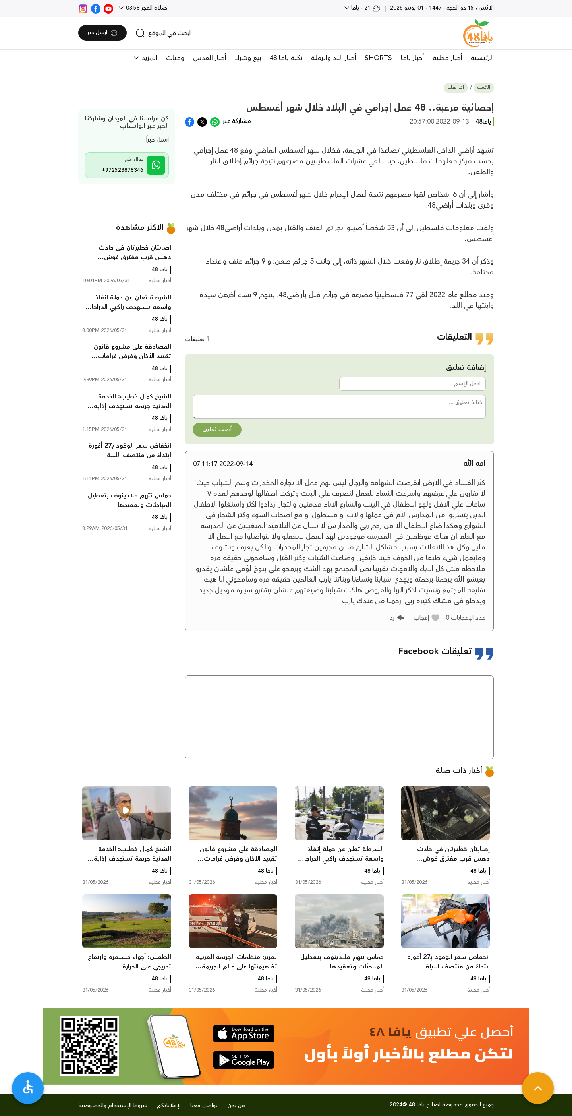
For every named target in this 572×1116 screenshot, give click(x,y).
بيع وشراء (248, 58)
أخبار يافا (412, 58)
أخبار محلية (447, 58)
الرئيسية (482, 58)
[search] (163, 33)
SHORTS (378, 58)
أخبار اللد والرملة (333, 58)
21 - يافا (365, 8)
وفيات (175, 58)
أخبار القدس (209, 58)
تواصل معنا (204, 1105)
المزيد (148, 58)
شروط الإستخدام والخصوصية (112, 1105)
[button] (427, 618)
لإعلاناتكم (169, 1105)
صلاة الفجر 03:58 (145, 8)
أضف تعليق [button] (217, 429)
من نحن (236, 1105)
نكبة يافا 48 (286, 58)
